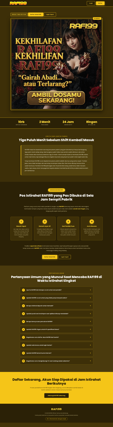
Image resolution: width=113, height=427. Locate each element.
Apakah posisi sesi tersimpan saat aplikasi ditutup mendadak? (56, 318)
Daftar (100, 3)
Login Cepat (17, 20)
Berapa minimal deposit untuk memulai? (56, 310)
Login (90, 3)
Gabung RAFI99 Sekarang (56, 400)
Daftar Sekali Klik (36, 14)
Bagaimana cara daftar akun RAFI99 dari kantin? (56, 341)
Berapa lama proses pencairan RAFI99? (56, 326)
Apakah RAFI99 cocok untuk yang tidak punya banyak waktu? (56, 302)
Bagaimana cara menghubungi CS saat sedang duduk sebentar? (56, 365)
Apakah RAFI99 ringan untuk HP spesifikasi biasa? (56, 333)
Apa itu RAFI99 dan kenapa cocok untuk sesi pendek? (56, 294)
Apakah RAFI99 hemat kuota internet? (56, 357)
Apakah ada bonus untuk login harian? (56, 349)
